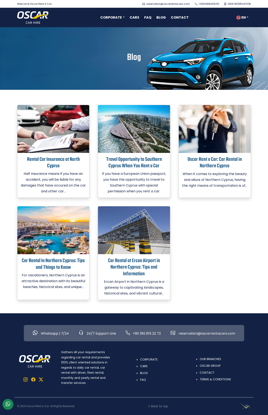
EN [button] (241, 17)
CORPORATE (149, 359)
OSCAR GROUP (210, 366)
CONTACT (180, 17)
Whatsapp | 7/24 (51, 333)
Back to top (157, 406)
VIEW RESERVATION (237, 4)
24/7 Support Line (97, 333)
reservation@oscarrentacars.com (166, 4)
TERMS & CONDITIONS (215, 379)
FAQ (147, 17)
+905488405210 (207, 4)
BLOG (161, 17)
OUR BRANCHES (210, 359)
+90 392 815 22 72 (143, 333)
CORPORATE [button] (111, 17)
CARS (134, 17)
